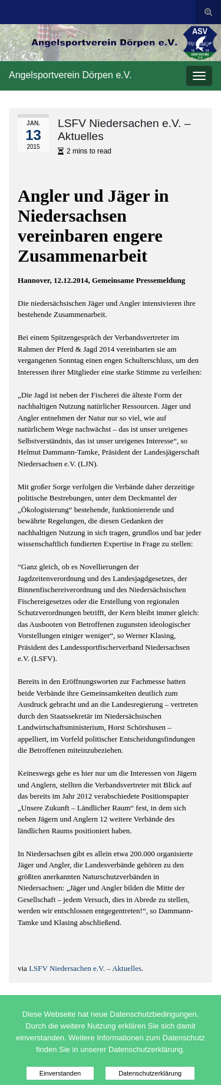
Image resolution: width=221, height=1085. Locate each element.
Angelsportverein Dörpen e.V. (70, 75)
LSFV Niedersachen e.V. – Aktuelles (85, 968)
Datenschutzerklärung (150, 1073)
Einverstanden (60, 1073)
